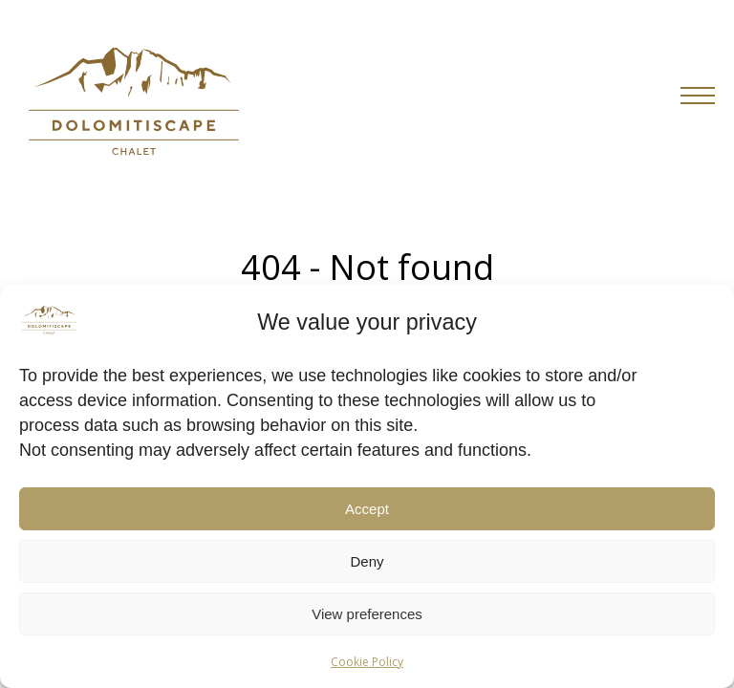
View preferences (367, 614)
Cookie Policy (367, 662)
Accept (367, 509)
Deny (366, 561)
